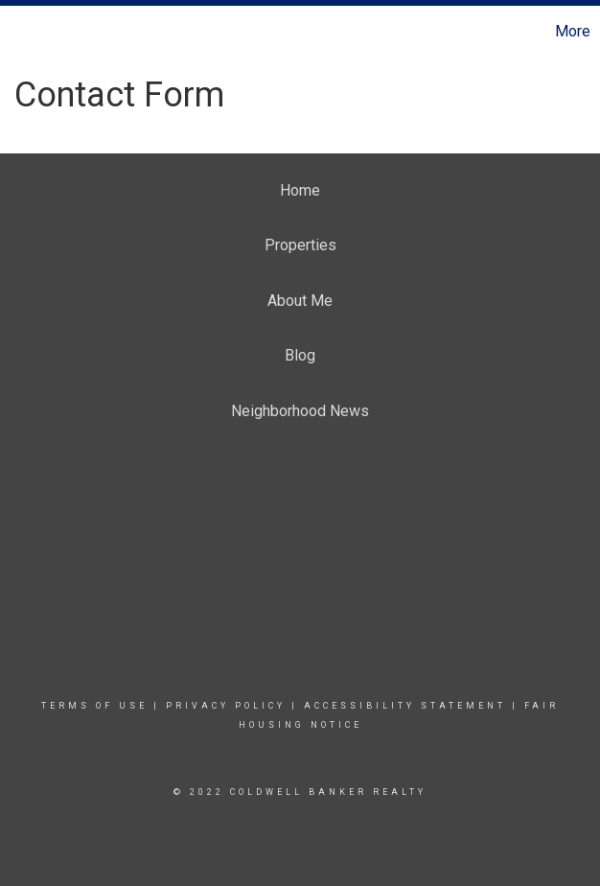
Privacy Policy (226, 706)
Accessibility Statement (405, 706)
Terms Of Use (94, 706)
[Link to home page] (24, 32)
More (572, 31)
